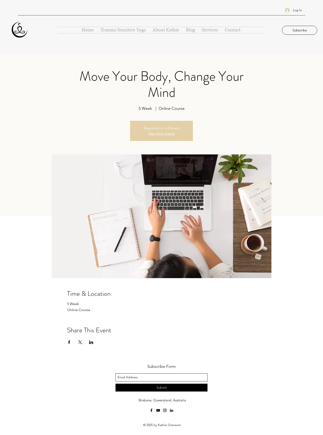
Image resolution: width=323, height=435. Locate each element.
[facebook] (151, 410)
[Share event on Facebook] (69, 342)
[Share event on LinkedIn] (91, 342)
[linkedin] (171, 410)
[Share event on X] (80, 342)
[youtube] (158, 410)
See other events (161, 133)
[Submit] (161, 388)
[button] (299, 30)
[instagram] (165, 410)
